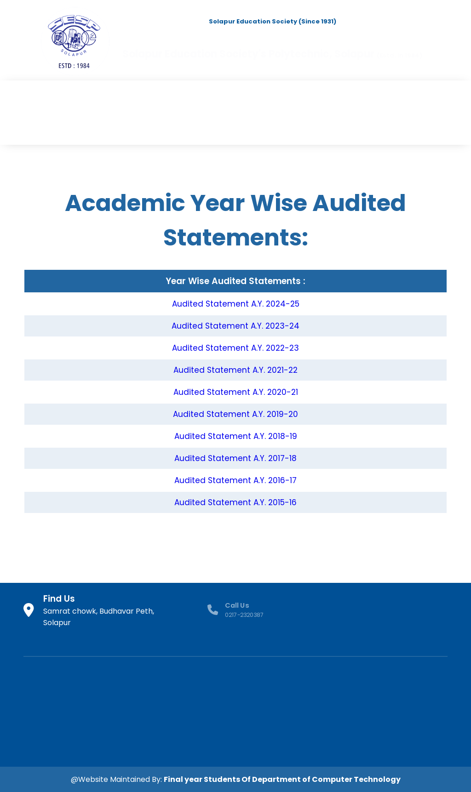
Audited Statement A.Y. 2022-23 (235, 347)
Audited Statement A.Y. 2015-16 (235, 502)
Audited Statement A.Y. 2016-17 (235, 480)
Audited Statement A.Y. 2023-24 (235, 325)
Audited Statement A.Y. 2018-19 (235, 436)
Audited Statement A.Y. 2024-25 (235, 303)
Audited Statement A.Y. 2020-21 (235, 392)
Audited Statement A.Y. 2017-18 (235, 458)
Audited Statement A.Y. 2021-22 (235, 370)
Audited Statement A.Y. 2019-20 (235, 414)
